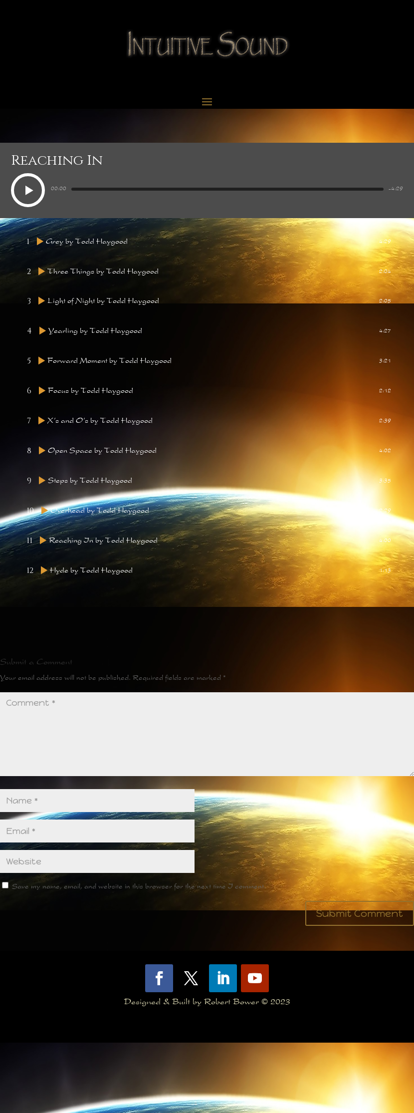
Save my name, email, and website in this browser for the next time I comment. (139, 957)
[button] (28, 192)
